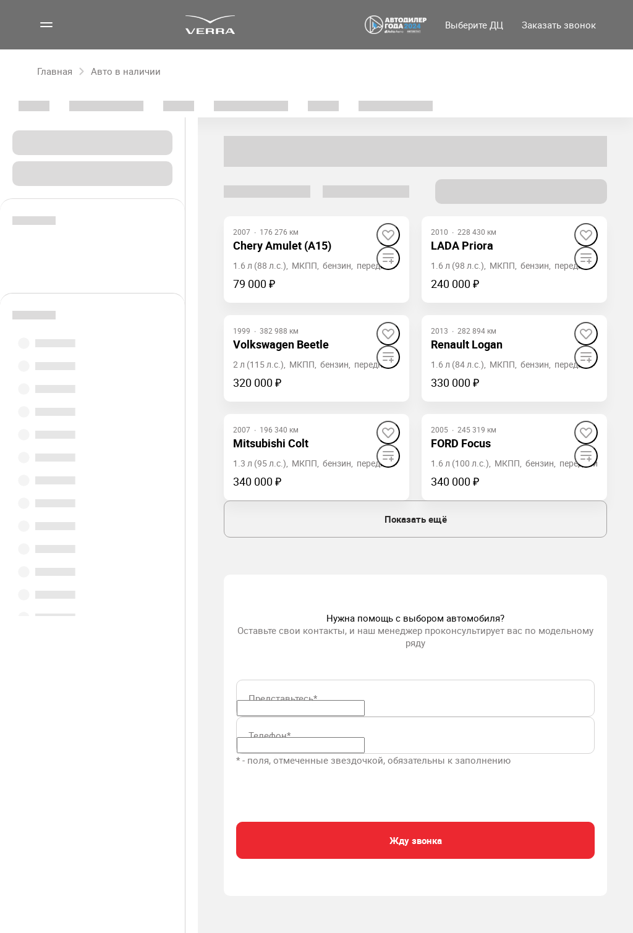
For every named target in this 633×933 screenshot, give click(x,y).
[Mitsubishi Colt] (270, 443)
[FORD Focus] (461, 443)
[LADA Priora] (462, 245)
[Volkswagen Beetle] (281, 344)
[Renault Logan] (467, 344)
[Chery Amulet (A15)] (282, 245)
